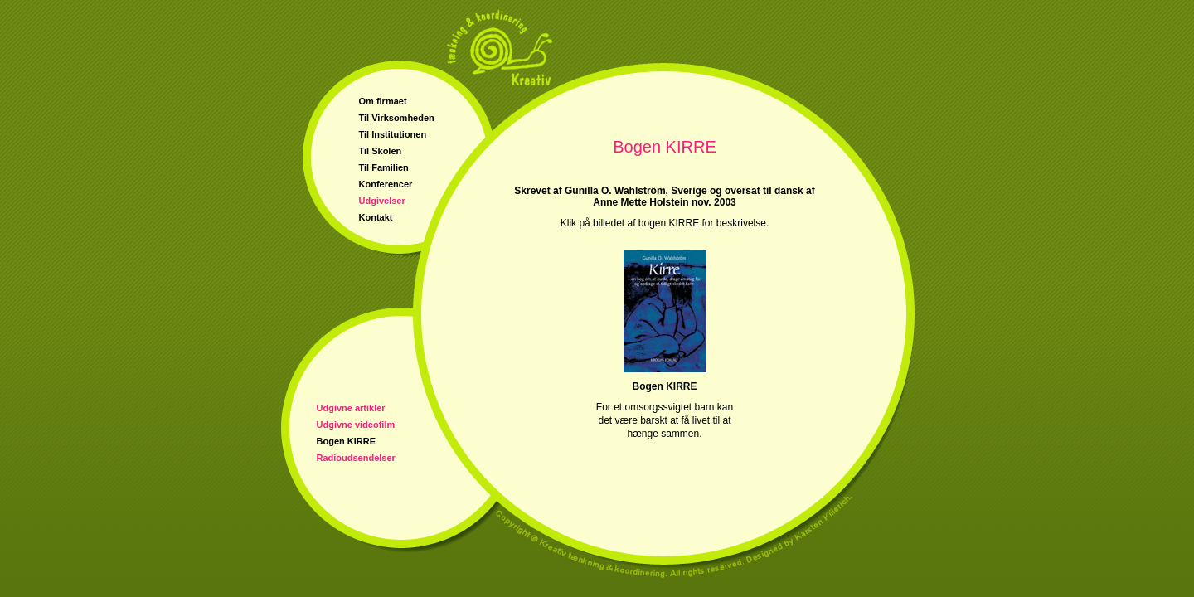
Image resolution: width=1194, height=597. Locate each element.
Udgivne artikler (351, 408)
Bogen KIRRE (346, 441)
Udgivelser (382, 201)
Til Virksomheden (396, 118)
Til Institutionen (393, 134)
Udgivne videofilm (356, 425)
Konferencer (386, 184)
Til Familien (384, 167)
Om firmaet (383, 101)
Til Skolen (380, 151)
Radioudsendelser (356, 458)
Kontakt (376, 217)
